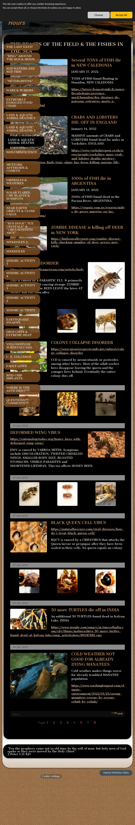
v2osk (120, 758)
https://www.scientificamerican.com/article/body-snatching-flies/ (72, 280)
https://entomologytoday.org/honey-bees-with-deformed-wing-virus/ (72, 461)
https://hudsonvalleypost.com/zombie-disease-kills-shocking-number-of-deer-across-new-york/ (86, 255)
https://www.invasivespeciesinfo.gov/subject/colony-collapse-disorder (100, 366)
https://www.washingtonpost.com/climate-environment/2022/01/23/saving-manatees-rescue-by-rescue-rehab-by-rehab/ (81, 742)
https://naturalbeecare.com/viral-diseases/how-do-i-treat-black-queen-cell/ (100, 564)
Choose (99, 15)
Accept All (121, 15)
